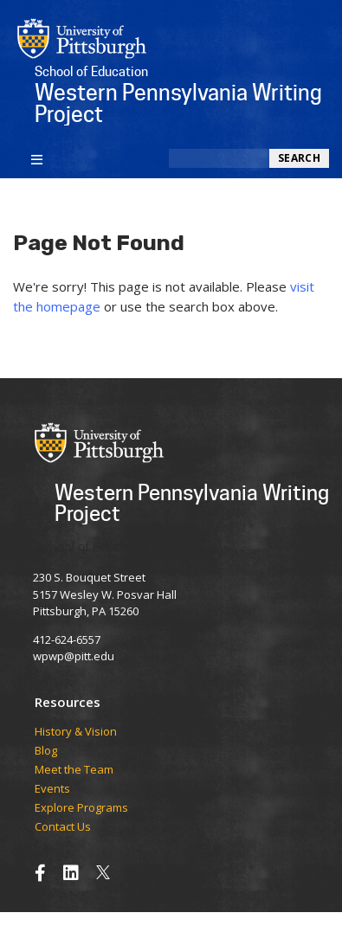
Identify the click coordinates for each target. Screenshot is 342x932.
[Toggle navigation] (37, 158)
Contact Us (63, 827)
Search (299, 158)
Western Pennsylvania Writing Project (192, 502)
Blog (46, 751)
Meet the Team (74, 770)
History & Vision (76, 732)
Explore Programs (81, 808)
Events (52, 789)
